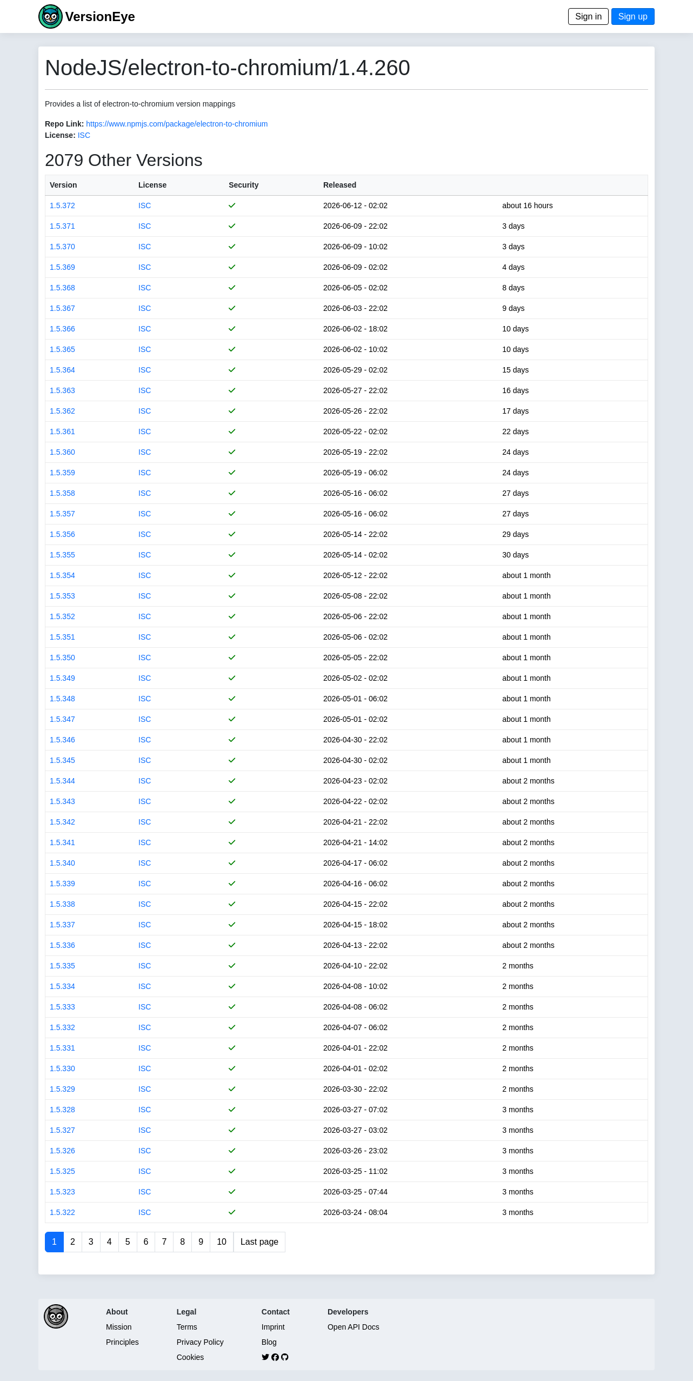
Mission (118, 1327)
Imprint (273, 1327)
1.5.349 (62, 678)
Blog (269, 1342)
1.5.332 (62, 1027)
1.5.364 (62, 370)
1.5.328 (62, 1109)
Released (339, 185)
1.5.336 (62, 945)
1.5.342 (62, 822)
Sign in (588, 16)
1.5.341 (62, 842)
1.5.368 (62, 287)
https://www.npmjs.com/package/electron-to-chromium (177, 123)
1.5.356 (62, 534)
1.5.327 (62, 1130)
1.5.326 (62, 1150)
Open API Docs (353, 1327)
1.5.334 (62, 986)
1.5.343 (62, 801)
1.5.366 (62, 328)
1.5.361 (62, 431)
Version (63, 185)
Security (243, 185)
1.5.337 (62, 924)
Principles (122, 1342)
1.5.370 (62, 246)
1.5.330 (62, 1068)
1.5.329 (62, 1089)
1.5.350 (62, 657)
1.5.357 (62, 513)
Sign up (633, 16)
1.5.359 (62, 472)
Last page (259, 1241)
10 (221, 1241)
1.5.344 (62, 780)
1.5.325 (62, 1171)
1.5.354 (62, 575)
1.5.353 (62, 596)
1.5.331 (62, 1048)
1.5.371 (62, 226)
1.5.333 (62, 1006)
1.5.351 (62, 637)
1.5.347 (62, 719)
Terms (187, 1327)
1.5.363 (62, 390)
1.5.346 (62, 739)
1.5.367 (62, 308)
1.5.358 (62, 493)
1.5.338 (62, 904)
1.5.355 (62, 554)
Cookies (190, 1357)
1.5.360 (62, 452)
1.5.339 (62, 883)
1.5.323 (62, 1191)
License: (60, 135)
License (152, 185)
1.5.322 (62, 1212)
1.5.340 (62, 863)
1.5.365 (62, 349)
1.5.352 (62, 616)
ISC (84, 135)
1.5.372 (62, 205)
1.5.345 (62, 760)
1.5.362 (62, 411)
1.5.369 (62, 267)
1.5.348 (62, 698)
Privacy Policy (200, 1342)
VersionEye (100, 16)
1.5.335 (62, 965)
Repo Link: (64, 123)
